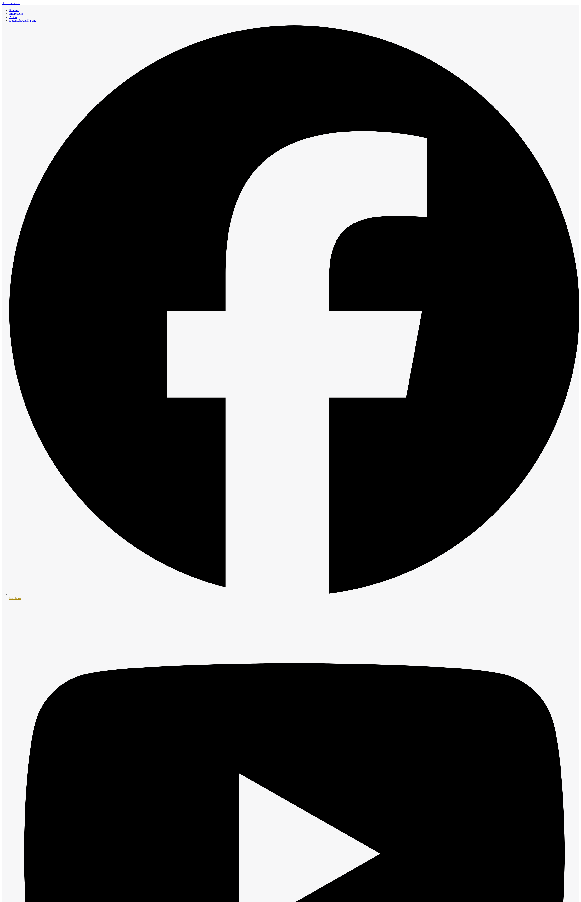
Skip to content (11, 3)
